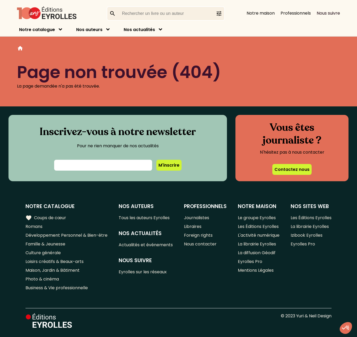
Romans (33, 226)
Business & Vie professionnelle (56, 288)
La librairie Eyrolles (257, 244)
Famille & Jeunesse (45, 244)
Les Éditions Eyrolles (258, 226)
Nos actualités (139, 30)
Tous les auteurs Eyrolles (144, 218)
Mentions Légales (256, 270)
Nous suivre (328, 13)
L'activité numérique (258, 235)
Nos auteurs (89, 30)
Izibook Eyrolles (306, 235)
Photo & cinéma (42, 279)
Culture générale (43, 253)
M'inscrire (168, 165)
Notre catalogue (37, 30)
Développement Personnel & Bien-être (66, 235)
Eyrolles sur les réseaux (143, 272)
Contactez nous (291, 169)
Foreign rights (198, 235)
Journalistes (196, 218)
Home (20, 49)
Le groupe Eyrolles (257, 218)
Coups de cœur (45, 218)
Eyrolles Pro (250, 261)
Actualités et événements (146, 245)
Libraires (192, 226)
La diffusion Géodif (257, 253)
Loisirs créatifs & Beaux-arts (54, 261)
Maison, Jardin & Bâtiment (52, 270)
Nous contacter (200, 244)
